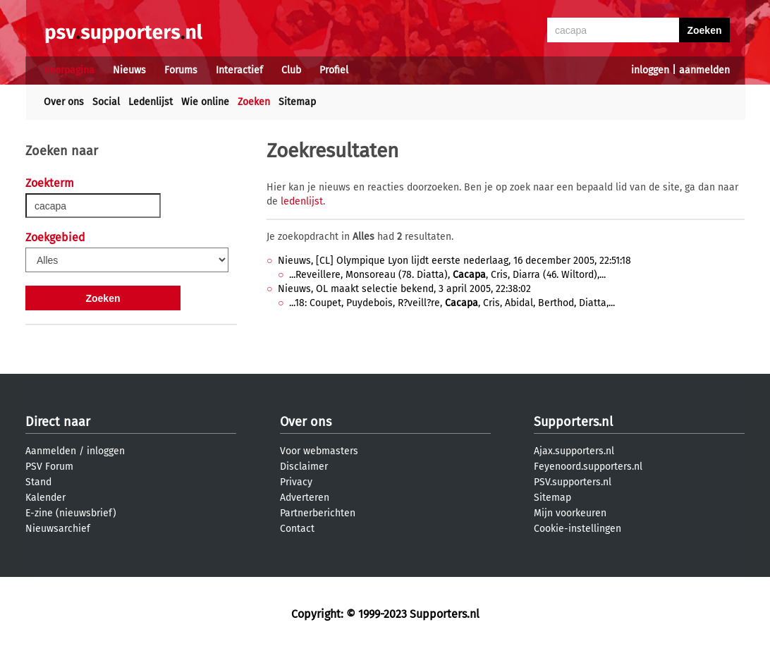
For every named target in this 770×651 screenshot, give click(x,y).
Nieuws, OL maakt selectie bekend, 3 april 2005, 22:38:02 (404, 289)
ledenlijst (302, 201)
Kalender (45, 498)
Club (291, 70)
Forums (180, 70)
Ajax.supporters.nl (574, 451)
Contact (297, 529)
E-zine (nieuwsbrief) (70, 513)
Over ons (64, 102)
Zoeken (254, 102)
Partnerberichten (317, 513)
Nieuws (129, 70)
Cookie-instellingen (577, 529)
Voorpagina (69, 70)
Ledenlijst (150, 102)
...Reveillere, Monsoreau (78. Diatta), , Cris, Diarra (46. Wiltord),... (447, 275)
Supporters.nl (573, 422)
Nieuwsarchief (57, 529)
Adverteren (304, 498)
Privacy (296, 482)
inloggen (650, 70)
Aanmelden (50, 451)
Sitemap (297, 102)
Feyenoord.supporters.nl (588, 467)
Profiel (333, 70)
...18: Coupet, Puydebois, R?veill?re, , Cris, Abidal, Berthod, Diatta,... (452, 303)
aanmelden (704, 70)
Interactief (239, 70)
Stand (38, 482)
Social (106, 102)
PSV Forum (49, 467)
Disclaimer (304, 467)
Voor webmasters (319, 451)
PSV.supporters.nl (572, 482)
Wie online (205, 102)
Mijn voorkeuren (570, 513)
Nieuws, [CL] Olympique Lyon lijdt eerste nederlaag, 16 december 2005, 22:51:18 (454, 261)
